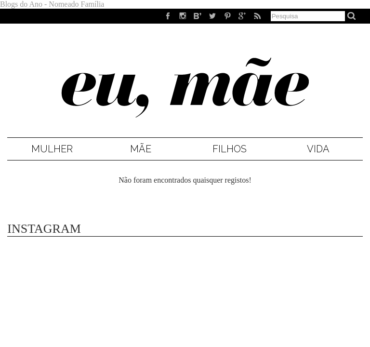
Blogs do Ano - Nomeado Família (52, 4)
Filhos (229, 149)
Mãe (140, 149)
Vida (318, 149)
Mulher (52, 149)
